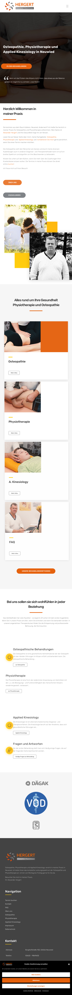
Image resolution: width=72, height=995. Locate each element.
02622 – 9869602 (32, 956)
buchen (11, 166)
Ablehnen (36, 980)
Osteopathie (51, 138)
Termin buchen (11, 900)
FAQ (6, 908)
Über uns (8, 911)
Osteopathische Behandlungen (33, 651)
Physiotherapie (9, 141)
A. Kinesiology (22, 482)
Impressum (45, 990)
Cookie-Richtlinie (28, 990)
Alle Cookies (36, 975)
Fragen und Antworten (28, 745)
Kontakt (8, 904)
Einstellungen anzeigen (36, 986)
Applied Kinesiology (26, 719)
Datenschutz (37, 990)
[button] (69, 964)
